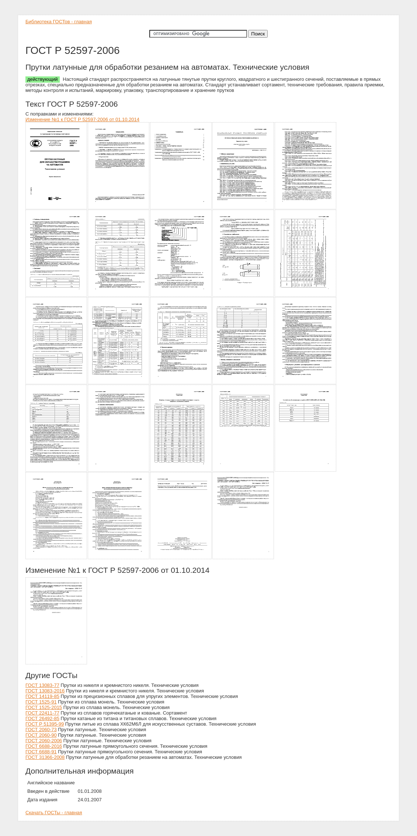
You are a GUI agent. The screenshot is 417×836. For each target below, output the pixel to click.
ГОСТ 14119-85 (42, 696)
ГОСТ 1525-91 (41, 702)
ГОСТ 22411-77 (42, 713)
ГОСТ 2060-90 (41, 735)
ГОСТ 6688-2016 (43, 746)
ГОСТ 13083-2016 (45, 691)
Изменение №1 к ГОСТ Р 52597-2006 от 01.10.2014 (82, 119)
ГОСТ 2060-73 (41, 729)
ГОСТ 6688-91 (41, 751)
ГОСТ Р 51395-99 (44, 724)
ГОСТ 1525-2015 (43, 707)
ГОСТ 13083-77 (42, 685)
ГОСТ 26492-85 (42, 718)
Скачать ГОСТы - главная (53, 812)
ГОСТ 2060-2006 (43, 740)
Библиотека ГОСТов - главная (58, 21)
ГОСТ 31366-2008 (45, 757)
